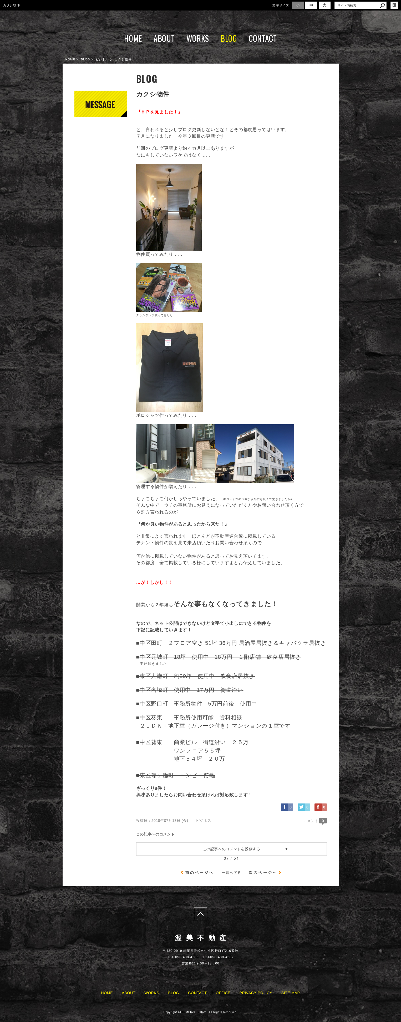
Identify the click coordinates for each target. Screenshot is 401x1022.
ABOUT (164, 38)
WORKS (197, 38)
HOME (133, 38)
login (394, 5)
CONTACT (263, 38)
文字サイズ (280, 5)
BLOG (229, 38)
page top (200, 913)
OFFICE (223, 993)
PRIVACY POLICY (255, 993)
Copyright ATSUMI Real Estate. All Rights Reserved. (200, 1012)
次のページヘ (263, 872)
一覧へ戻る (231, 872)
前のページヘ (199, 872)
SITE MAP (290, 993)
